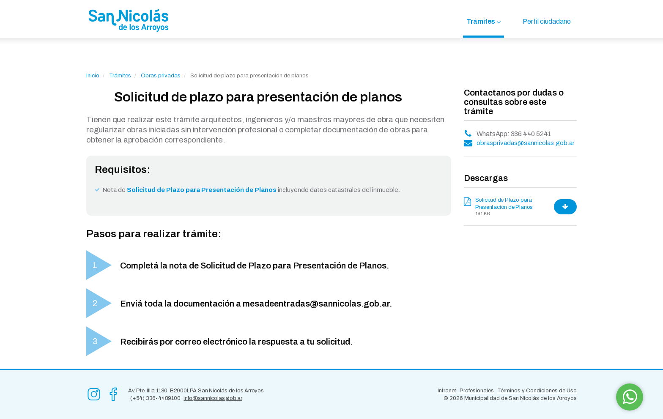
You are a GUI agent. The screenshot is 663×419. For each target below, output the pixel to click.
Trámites (480, 21)
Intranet (447, 391)
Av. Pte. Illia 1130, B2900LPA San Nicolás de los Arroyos (196, 391)
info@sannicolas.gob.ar (213, 398)
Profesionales (477, 391)
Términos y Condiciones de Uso (537, 391)
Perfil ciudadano (547, 21)
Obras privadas (161, 76)
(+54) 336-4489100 (155, 398)
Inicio (92, 76)
